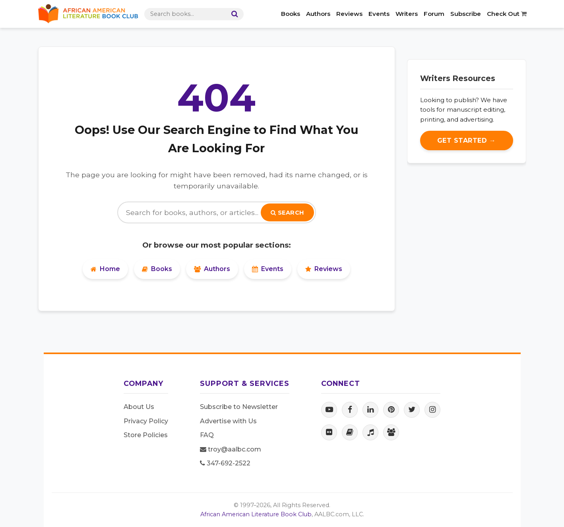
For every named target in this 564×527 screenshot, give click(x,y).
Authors (318, 13)
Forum (434, 13)
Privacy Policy (146, 421)
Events (379, 13)
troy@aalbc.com (230, 449)
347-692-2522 (225, 463)
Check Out (507, 13)
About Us (139, 407)
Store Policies (146, 435)
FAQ (207, 435)
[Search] (233, 14)
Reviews (349, 13)
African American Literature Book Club (256, 514)
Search (287, 212)
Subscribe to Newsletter (239, 407)
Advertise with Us (228, 421)
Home (105, 269)
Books (290, 13)
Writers (406, 13)
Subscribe (465, 13)
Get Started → (466, 140)
